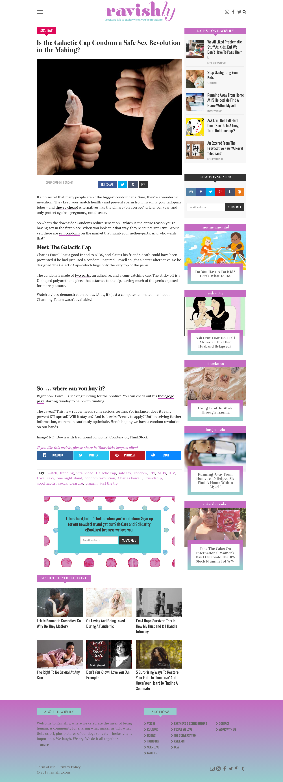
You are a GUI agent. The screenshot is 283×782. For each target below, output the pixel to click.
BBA (176, 747)
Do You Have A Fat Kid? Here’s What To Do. (215, 273)
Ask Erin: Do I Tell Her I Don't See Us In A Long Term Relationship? (222, 125)
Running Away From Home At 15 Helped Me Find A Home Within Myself (225, 100)
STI (152, 473)
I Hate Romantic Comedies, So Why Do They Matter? (59, 623)
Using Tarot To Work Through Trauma (215, 410)
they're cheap (66, 207)
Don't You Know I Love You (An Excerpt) (108, 674)
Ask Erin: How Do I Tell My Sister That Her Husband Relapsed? (215, 342)
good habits (46, 483)
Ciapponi (57, 182)
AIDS (162, 473)
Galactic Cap (106, 473)
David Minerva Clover (216, 63)
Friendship (153, 478)
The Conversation (185, 735)
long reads (215, 429)
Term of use (46, 767)
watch (52, 473)
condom (140, 473)
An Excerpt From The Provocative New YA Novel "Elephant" (225, 148)
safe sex (125, 473)
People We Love (183, 729)
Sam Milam (212, 83)
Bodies (151, 735)
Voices (151, 723)
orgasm (91, 483)
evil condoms (69, 233)
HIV (172, 473)
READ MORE (43, 745)
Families (152, 753)
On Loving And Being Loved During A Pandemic (105, 623)
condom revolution (100, 478)
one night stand (69, 478)
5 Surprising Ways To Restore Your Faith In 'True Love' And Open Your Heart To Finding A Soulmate (157, 680)
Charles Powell (130, 478)
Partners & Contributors (190, 723)
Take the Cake (215, 504)
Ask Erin (215, 293)
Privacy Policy (69, 767)
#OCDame (215, 363)
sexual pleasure (70, 483)
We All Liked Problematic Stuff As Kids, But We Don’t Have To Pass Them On (224, 49)
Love (40, 478)
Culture (152, 729)
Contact (224, 723)
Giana (49, 182)
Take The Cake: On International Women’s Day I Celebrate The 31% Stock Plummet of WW (215, 554)
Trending (152, 741)
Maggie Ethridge (214, 111)
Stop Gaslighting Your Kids (222, 75)
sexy (50, 478)
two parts (82, 275)
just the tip (108, 483)
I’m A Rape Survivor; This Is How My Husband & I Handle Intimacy (156, 626)
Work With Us (227, 729)
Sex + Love (46, 31)
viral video (85, 473)
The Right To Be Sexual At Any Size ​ (58, 674)
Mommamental (215, 227)
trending (67, 473)
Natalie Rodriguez (215, 159)
